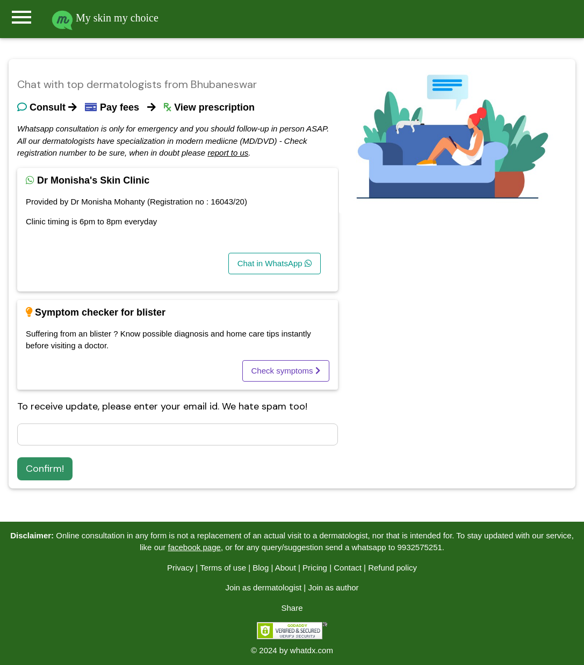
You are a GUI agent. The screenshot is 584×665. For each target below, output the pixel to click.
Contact (348, 567)
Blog (261, 567)
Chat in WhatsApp (274, 263)
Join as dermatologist (263, 587)
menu (21, 17)
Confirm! (45, 468)
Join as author (333, 587)
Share (291, 607)
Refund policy (392, 567)
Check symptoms (285, 370)
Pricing (314, 567)
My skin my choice (105, 18)
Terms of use (223, 567)
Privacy (180, 567)
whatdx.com (311, 650)
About (285, 567)
